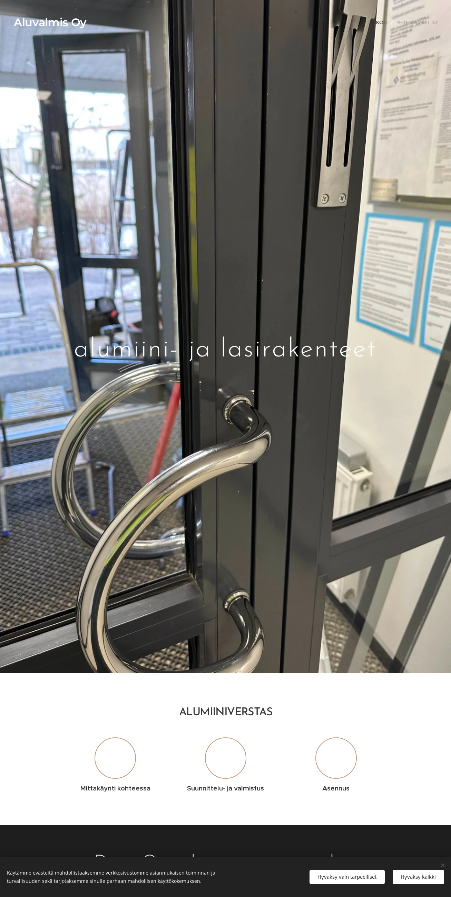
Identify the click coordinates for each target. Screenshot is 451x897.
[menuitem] (383, 22)
